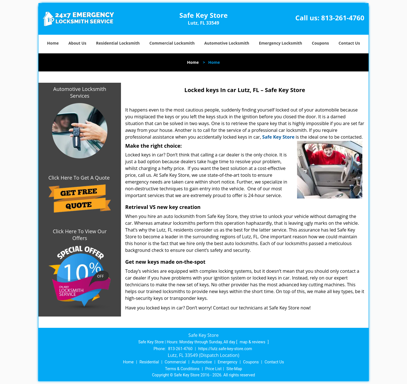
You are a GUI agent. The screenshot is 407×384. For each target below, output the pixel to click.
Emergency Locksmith (280, 43)
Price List (213, 368)
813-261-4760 (342, 17)
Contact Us (349, 43)
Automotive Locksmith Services (79, 92)
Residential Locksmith (118, 43)
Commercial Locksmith (171, 43)
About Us (77, 43)
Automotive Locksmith (226, 43)
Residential (149, 362)
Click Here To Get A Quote (79, 177)
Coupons (320, 43)
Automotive (202, 362)
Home (53, 43)
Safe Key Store (278, 137)
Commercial (175, 362)
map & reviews (253, 342)
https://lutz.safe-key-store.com (225, 348)
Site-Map (234, 368)
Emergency (227, 362)
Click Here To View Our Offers (80, 234)
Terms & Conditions (182, 368)
